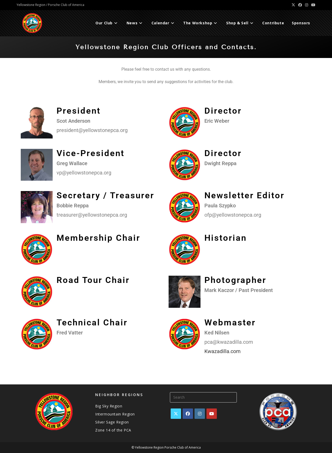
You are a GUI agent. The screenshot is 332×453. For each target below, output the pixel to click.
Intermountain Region (115, 414)
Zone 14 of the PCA (113, 430)
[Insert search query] (203, 397)
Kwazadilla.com (222, 351)
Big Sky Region (108, 406)
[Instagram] (200, 413)
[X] (176, 413)
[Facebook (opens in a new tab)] (300, 5)
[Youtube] (211, 413)
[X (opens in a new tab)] (293, 5)
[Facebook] (188, 413)
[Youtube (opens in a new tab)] (312, 5)
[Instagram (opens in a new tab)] (306, 5)
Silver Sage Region (112, 422)
